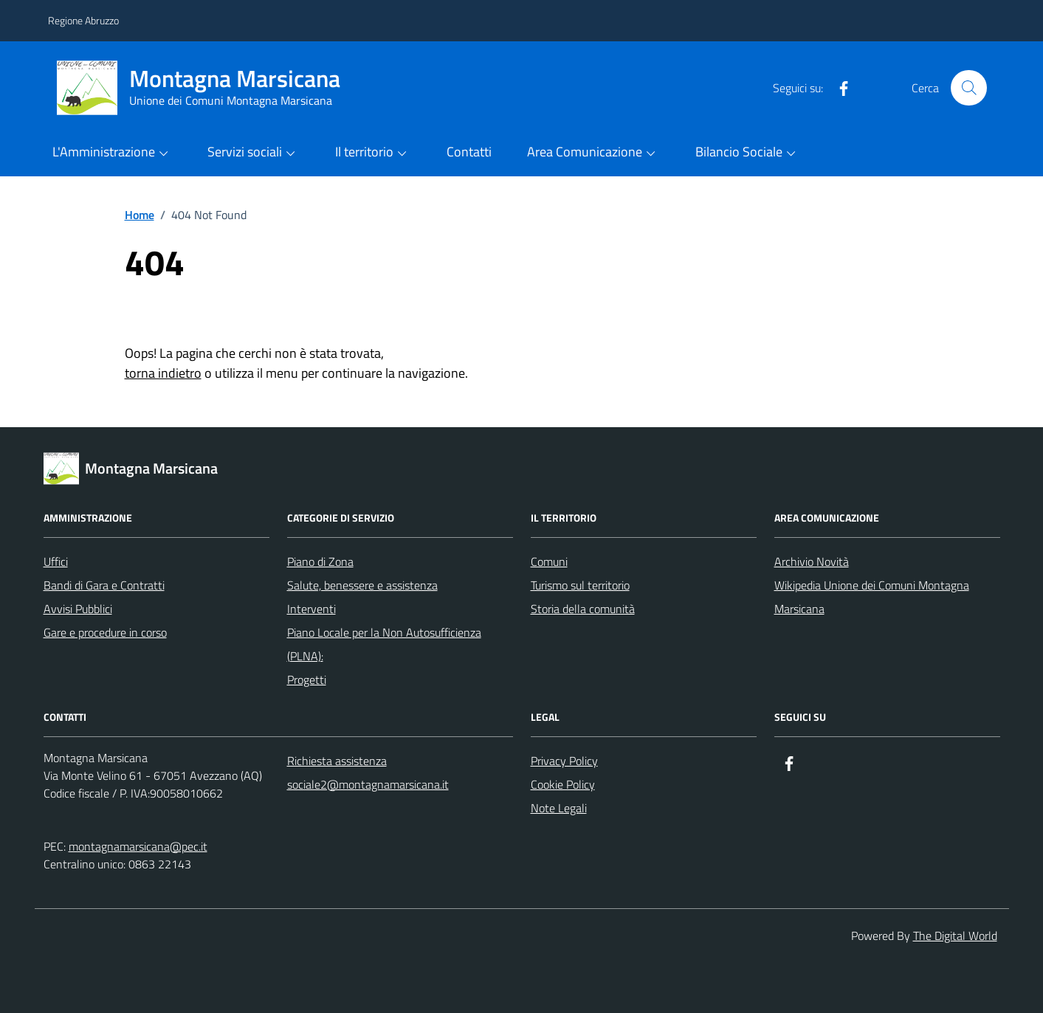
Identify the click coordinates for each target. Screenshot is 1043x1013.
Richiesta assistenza (337, 761)
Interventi (311, 609)
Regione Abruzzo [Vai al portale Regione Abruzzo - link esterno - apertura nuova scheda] (83, 20)
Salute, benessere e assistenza (362, 585)
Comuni (549, 561)
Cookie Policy (563, 784)
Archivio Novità (811, 561)
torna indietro (163, 373)
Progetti (306, 679)
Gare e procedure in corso (105, 632)
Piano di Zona (320, 561)
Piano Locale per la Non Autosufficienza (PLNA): (384, 644)
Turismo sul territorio (580, 585)
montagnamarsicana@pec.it (138, 846)
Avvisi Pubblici (78, 609)
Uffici (56, 561)
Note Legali (559, 808)
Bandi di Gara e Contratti (104, 585)
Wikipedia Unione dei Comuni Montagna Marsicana (871, 597)
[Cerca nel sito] (968, 88)
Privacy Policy (564, 761)
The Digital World (955, 935)
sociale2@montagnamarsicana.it (368, 784)
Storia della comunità (583, 609)
